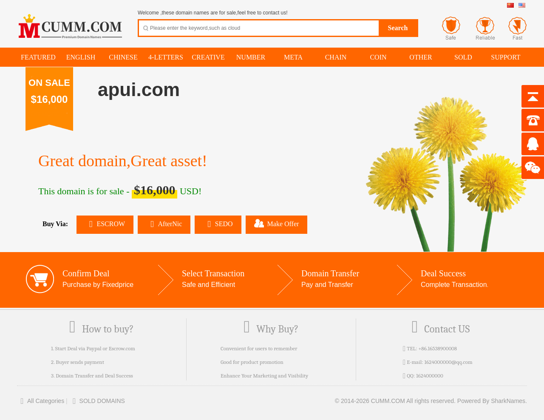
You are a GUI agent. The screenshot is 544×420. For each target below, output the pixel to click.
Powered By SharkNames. (492, 400)
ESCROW (105, 223)
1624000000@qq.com (448, 362)
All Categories (40, 400)
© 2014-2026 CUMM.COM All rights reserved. (395, 400)
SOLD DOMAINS (97, 400)
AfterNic (164, 223)
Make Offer (276, 223)
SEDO (217, 223)
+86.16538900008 (437, 348)
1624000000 (429, 375)
